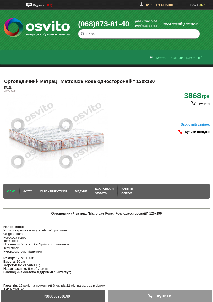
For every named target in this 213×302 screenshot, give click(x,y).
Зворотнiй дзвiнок (195, 124)
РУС (193, 4)
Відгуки (39, 5)
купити (204, 103)
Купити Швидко (197, 132)
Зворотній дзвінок (180, 24)
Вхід (149, 4)
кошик (161, 58)
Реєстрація (164, 4)
